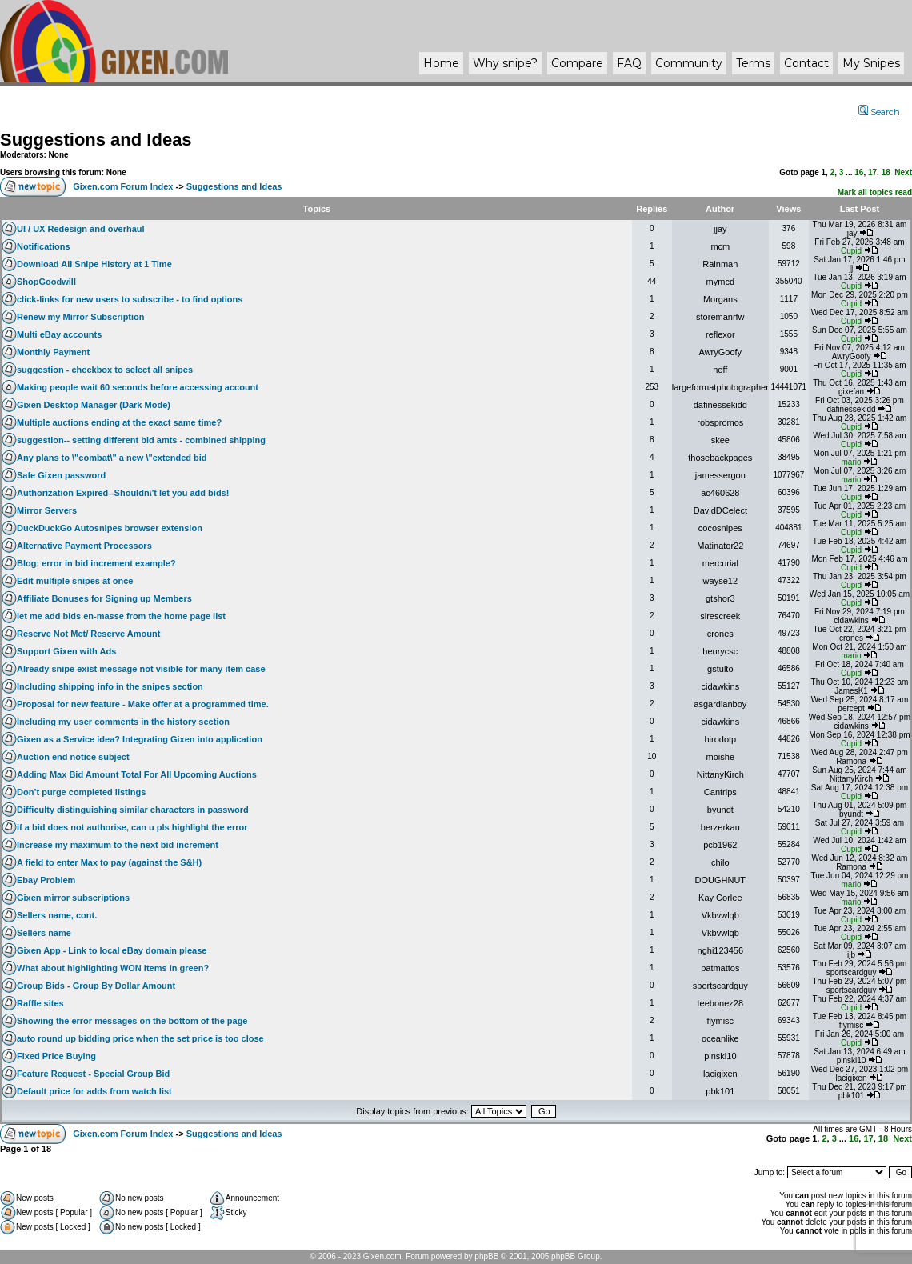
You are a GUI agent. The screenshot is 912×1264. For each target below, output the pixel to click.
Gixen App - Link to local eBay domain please (111, 950)
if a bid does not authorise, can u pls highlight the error (132, 827)
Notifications (43, 246)
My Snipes (871, 63)
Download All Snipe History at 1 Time (94, 264)
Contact (806, 63)
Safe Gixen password (61, 475)
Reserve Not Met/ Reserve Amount (88, 633)
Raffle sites (40, 1003)
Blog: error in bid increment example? (96, 563)
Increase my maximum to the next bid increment (117, 845)
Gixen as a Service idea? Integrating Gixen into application (139, 739)
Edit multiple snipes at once (75, 581)
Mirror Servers (47, 510)
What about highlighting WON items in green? (113, 968)
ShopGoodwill (46, 281)
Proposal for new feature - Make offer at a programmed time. (143, 704)
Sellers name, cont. (57, 915)
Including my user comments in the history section (123, 721)
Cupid (851, 250)
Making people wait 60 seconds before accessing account (137, 387)
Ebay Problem (46, 880)
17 (872, 172)
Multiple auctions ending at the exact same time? (119, 422)
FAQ (629, 63)
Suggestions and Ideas (96, 140)
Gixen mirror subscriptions (73, 897)
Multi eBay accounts (59, 334)
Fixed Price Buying (56, 1056)
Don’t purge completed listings (81, 792)
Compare (577, 63)
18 (886, 172)
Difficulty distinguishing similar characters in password (133, 809)
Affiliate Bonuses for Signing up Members (104, 598)
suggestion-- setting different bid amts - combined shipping (141, 440)
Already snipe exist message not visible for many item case (141, 669)
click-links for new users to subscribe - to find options (129, 299)
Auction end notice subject (73, 757)
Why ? (505, 63)
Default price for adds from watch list (94, 1091)
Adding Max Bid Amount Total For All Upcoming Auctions (137, 774)
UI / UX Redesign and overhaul (81, 229)
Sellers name (44, 933)
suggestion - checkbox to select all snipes (105, 369)
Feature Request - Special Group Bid (93, 1073)
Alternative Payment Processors (84, 545)
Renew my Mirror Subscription (81, 317)
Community (688, 63)
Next (903, 172)
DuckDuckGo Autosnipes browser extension (109, 528)
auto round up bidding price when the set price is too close (140, 1038)
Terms (753, 63)
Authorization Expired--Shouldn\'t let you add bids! (123, 493)
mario (852, 462)
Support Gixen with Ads (66, 651)
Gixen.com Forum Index (123, 186)
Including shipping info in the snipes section (110, 686)
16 (858, 172)
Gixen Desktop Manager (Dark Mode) (93, 405)
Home (441, 63)
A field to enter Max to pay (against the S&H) (109, 862)
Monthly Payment (53, 352)
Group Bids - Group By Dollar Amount (96, 985)
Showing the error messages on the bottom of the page (132, 1021)
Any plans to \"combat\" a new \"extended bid (112, 457)
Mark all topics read (875, 192)
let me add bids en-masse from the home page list (121, 616)
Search (879, 112)
